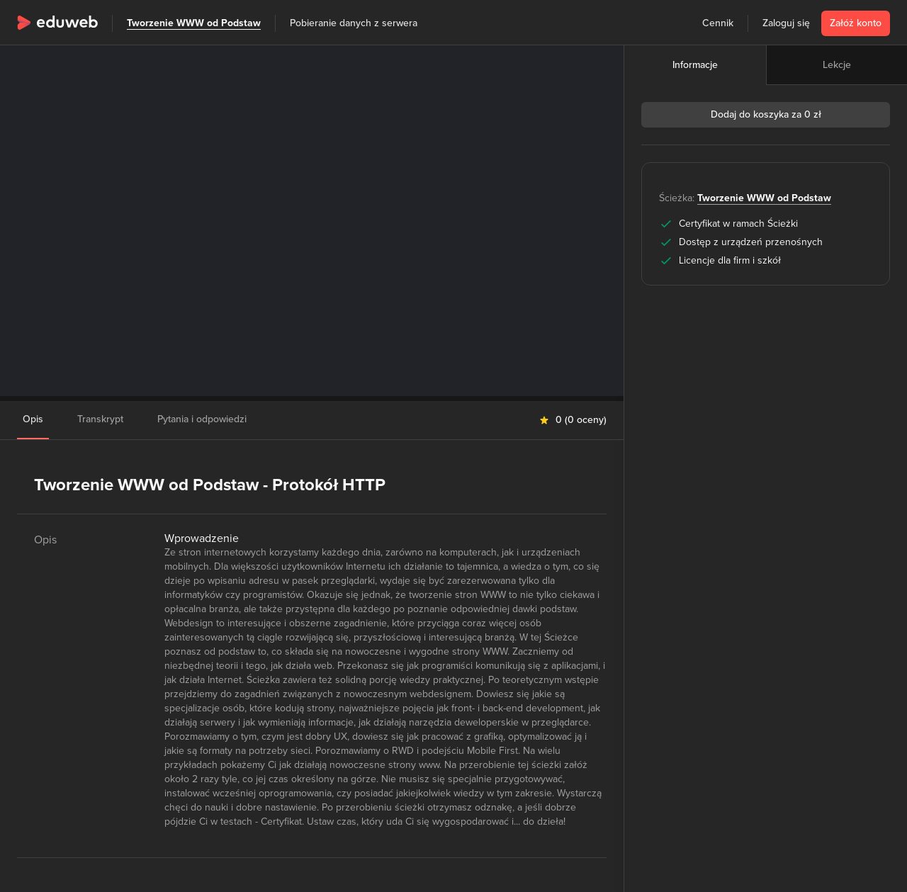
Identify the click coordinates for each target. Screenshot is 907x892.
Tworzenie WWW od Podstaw (194, 23)
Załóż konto (855, 23)
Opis (33, 419)
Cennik (717, 23)
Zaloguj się (786, 23)
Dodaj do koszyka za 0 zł (766, 114)
